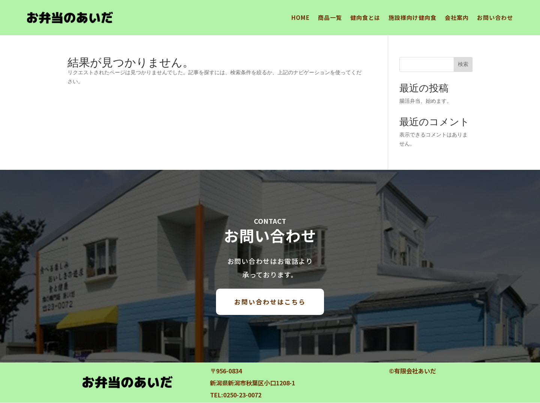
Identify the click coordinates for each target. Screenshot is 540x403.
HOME (300, 17)
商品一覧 (330, 17)
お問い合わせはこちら (270, 301)
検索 (463, 64)
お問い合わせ (495, 17)
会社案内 (457, 17)
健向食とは (365, 17)
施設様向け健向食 (412, 17)
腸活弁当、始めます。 (425, 101)
